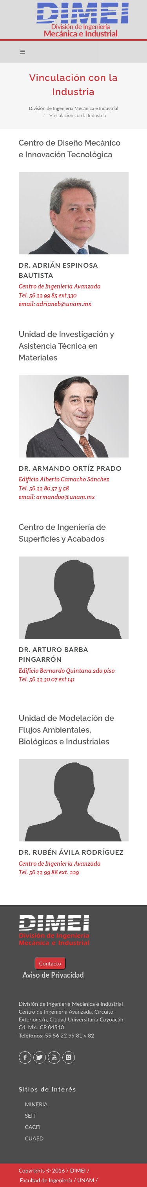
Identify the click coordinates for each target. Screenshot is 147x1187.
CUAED (34, 1138)
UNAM (85, 1180)
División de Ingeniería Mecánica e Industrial (73, 108)
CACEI (33, 1127)
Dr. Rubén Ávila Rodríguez (71, 852)
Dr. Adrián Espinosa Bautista (58, 270)
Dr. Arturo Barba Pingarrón (53, 654)
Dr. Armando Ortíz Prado (70, 468)
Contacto (50, 963)
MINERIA (36, 1104)
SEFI (30, 1115)
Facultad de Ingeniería (46, 1180)
